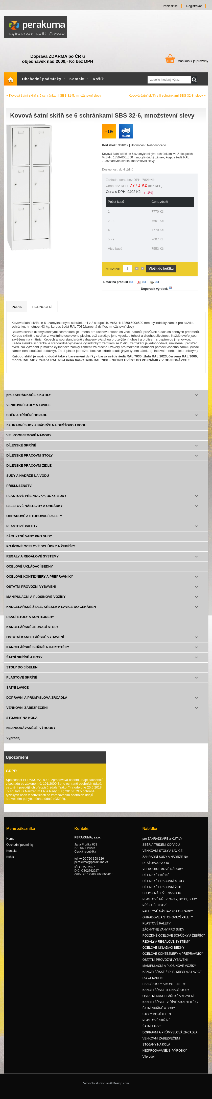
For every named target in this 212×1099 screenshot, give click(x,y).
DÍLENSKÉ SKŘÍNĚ (21, 450)
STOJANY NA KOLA (21, 722)
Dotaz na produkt (115, 286)
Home (10, 83)
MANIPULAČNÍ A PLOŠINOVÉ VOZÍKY (36, 601)
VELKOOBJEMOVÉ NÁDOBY (28, 440)
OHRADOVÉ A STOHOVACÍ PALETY (34, 520)
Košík (98, 83)
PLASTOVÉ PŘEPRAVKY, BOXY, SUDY (36, 500)
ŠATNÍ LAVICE (17, 692)
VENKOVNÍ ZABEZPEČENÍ (27, 712)
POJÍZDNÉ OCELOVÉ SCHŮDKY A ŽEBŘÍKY (40, 551)
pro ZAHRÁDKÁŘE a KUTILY (28, 399)
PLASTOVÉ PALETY (22, 530)
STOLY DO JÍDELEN (21, 672)
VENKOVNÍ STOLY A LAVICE (28, 409)
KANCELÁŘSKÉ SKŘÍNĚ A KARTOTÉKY (37, 652)
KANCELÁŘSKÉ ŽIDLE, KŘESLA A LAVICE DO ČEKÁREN (51, 611)
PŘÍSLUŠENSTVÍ (19, 490)
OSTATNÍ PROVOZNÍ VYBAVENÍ (31, 591)
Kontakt (77, 83)
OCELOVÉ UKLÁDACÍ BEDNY (29, 571)
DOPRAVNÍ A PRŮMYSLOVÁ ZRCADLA (36, 702)
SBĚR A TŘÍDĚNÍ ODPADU (27, 419)
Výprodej (13, 742)
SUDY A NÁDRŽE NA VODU (27, 480)
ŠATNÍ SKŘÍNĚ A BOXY (24, 662)
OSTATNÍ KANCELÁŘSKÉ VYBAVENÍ (35, 641)
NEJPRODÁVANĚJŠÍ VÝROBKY (31, 732)
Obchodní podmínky (41, 83)
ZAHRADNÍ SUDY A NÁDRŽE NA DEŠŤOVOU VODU (46, 430)
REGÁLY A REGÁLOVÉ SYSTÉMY (32, 561)
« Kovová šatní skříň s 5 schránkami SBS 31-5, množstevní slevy (53, 100)
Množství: (113, 273)
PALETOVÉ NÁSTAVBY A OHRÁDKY (34, 510)
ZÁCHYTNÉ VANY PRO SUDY (29, 541)
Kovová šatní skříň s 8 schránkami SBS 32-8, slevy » (167, 100)
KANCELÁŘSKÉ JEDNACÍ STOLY (32, 631)
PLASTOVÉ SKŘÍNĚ (21, 682)
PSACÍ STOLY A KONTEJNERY (30, 621)
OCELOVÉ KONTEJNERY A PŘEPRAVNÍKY (39, 581)
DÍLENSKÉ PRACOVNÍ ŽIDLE (29, 470)
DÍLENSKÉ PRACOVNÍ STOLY (29, 460)
